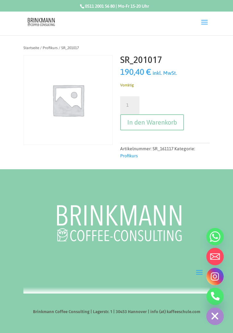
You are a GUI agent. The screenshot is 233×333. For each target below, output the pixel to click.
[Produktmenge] (129, 105)
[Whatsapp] (215, 236)
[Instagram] (215, 276)
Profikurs (50, 48)
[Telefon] (215, 296)
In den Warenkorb (152, 122)
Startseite (31, 48)
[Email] (215, 256)
